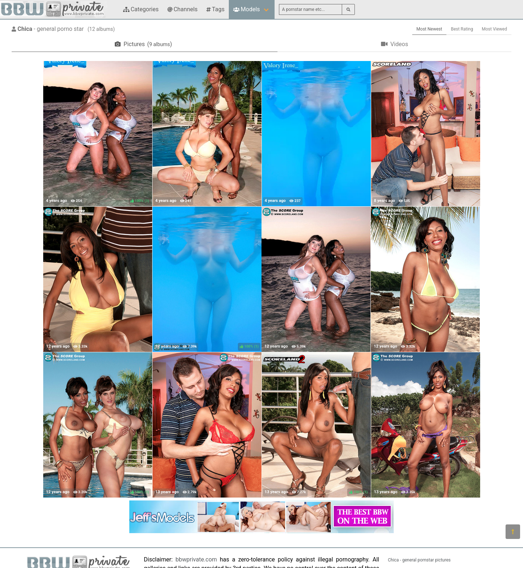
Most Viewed (494, 29)
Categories (141, 9)
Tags (215, 9)
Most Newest (429, 29)
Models (246, 9)
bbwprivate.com (196, 559)
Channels (182, 9)
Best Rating (462, 29)
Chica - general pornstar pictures (419, 560)
